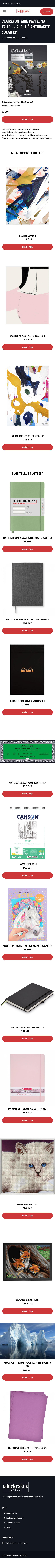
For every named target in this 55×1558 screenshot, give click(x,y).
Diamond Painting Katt (27, 1204)
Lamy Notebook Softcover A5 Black (27, 1027)
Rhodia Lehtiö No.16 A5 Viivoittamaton (27, 701)
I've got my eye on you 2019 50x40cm (27, 436)
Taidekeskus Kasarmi (15, 1518)
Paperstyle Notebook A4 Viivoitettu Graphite (27, 619)
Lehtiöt (24, 38)
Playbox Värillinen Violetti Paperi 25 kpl (27, 1447)
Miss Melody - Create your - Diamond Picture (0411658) (27, 945)
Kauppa (46, 11)
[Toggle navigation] (5, 11)
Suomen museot (13, 1522)
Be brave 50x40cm (27, 235)
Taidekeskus (11, 1513)
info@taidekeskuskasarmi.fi (11, 3)
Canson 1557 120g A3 (28, 864)
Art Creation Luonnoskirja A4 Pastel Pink (27, 1109)
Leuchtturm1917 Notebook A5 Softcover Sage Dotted (27, 537)
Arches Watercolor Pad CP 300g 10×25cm (27, 782)
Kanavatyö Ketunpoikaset (27, 1299)
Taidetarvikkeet (11, 38)
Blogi (8, 1527)
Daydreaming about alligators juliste (27, 335)
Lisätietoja (27, 119)
